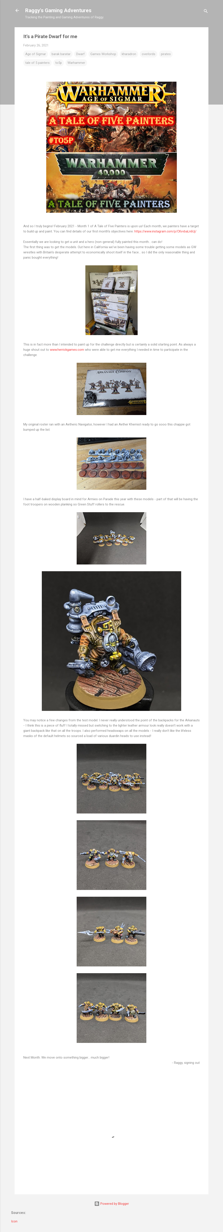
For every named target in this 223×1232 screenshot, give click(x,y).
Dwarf (80, 54)
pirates (166, 54)
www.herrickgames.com (67, 350)
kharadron (129, 54)
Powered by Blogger (111, 1204)
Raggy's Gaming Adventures (58, 10)
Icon (14, 1221)
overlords (148, 54)
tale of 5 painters (37, 63)
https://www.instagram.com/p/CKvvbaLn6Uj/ (165, 231)
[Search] (205, 12)
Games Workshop (103, 54)
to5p (58, 63)
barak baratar (61, 54)
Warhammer (76, 63)
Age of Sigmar (35, 54)
